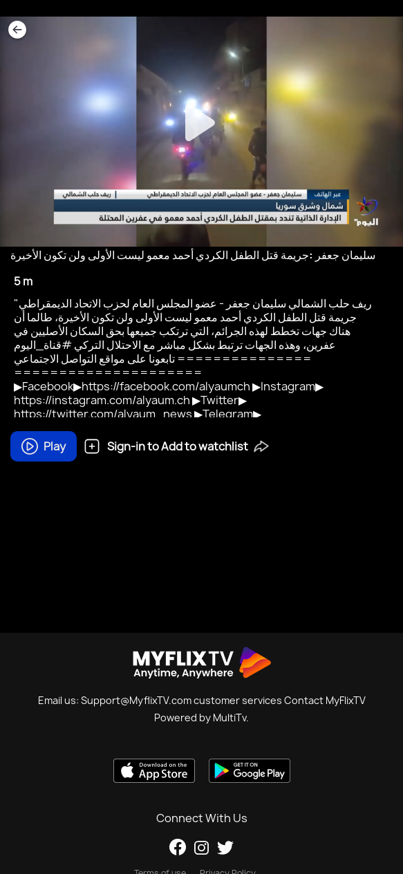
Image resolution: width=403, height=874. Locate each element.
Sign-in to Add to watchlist (166, 446)
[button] (261, 445)
